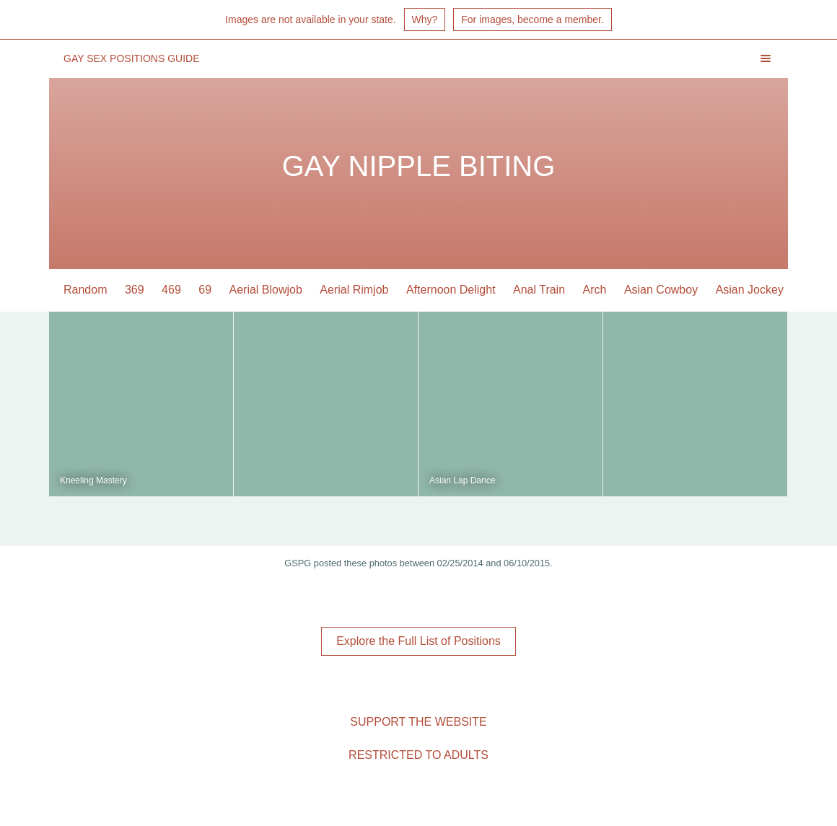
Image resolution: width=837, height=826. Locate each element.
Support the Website (418, 722)
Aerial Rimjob (354, 290)
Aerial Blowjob (265, 290)
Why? (425, 19)
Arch (595, 290)
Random (85, 290)
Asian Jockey (750, 290)
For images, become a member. (532, 19)
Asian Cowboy (661, 290)
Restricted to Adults (418, 755)
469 (171, 290)
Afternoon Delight (451, 290)
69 (204, 290)
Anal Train (539, 290)
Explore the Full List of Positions (418, 641)
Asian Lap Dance (462, 480)
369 (134, 290)
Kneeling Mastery (93, 480)
